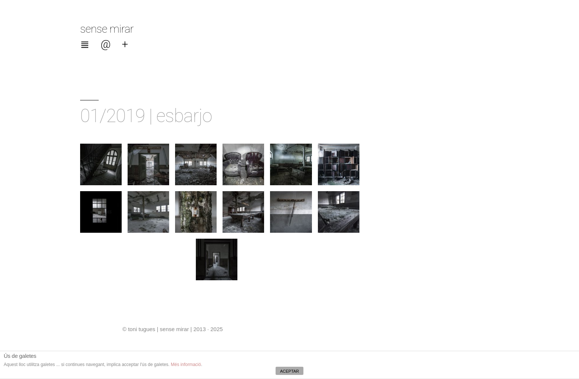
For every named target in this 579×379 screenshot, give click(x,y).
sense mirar (107, 28)
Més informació (186, 364)
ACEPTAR (289, 371)
